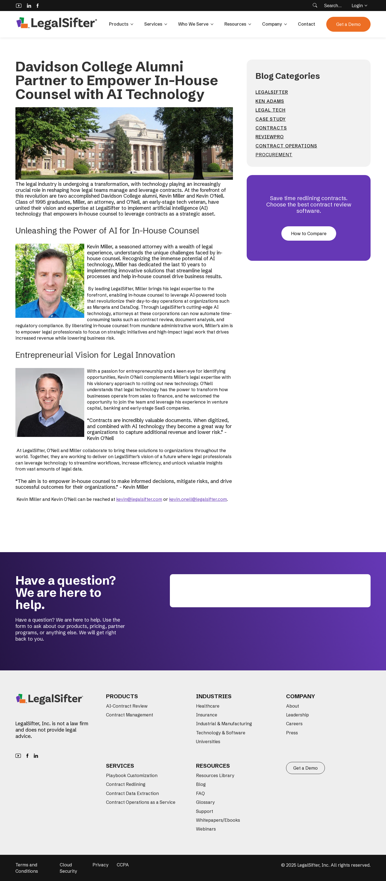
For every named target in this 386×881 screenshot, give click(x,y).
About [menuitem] (292, 706)
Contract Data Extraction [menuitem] (132, 793)
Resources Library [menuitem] (215, 775)
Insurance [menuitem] (206, 715)
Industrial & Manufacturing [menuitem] (224, 723)
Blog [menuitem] (201, 784)
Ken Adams (269, 101)
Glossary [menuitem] (205, 802)
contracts (271, 128)
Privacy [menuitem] (100, 864)
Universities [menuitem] (208, 741)
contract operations (286, 146)
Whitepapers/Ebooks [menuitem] (218, 820)
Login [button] (359, 5)
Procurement (273, 154)
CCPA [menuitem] (123, 864)
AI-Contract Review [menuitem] (127, 706)
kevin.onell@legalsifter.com (198, 499)
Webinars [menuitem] (206, 829)
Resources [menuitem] (213, 765)
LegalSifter (271, 92)
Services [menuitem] (120, 765)
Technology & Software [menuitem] (220, 732)
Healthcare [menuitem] (207, 706)
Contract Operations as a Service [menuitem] (140, 802)
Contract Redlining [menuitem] (125, 784)
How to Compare (309, 233)
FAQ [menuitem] (200, 793)
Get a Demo (348, 24)
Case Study (270, 119)
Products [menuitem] (122, 696)
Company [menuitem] (300, 696)
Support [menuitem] (204, 811)
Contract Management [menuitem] (129, 715)
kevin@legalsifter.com (139, 499)
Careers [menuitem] (294, 723)
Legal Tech (270, 110)
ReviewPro (269, 136)
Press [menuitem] (292, 732)
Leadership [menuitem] (297, 715)
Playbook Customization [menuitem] (131, 775)
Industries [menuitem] (214, 696)
